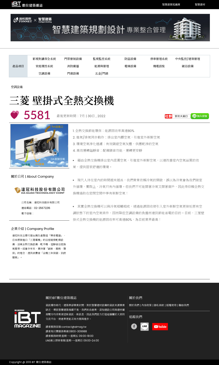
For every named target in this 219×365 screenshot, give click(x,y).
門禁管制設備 (73, 59)
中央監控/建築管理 (187, 59)
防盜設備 (130, 59)
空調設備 (44, 73)
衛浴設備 (187, 66)
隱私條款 (159, 305)
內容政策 (146, 305)
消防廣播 (73, 66)
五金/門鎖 (101, 73)
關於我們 (134, 305)
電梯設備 (130, 66)
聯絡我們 (184, 305)
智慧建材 (200, 4)
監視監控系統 (101, 59)
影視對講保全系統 (44, 59)
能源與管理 (101, 66)
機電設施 (159, 66)
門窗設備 (73, 73)
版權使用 (171, 305)
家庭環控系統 (44, 66)
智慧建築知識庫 (171, 4)
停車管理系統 (159, 59)
